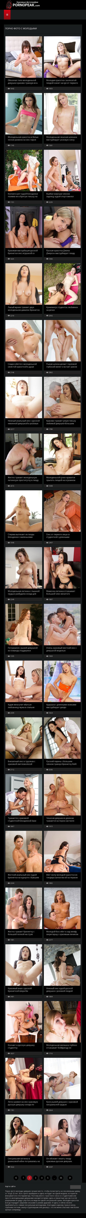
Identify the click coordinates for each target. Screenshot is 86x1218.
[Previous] (16, 1182)
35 (61, 1182)
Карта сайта (10, 1191)
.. (54, 1182)
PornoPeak (22, 5)
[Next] (70, 1182)
